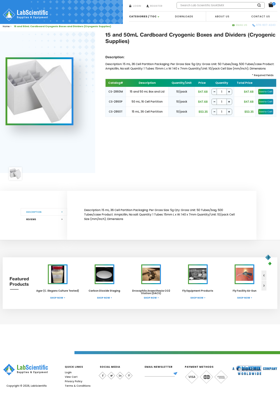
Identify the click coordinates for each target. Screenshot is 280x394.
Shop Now (56, 297)
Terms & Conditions (78, 386)
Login (137, 6)
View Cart (71, 377)
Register (156, 6)
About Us (222, 16)
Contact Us (260, 16)
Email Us (241, 25)
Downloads (184, 16)
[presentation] (263, 275)
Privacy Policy (73, 381)
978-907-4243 (266, 25)
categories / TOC (143, 16)
